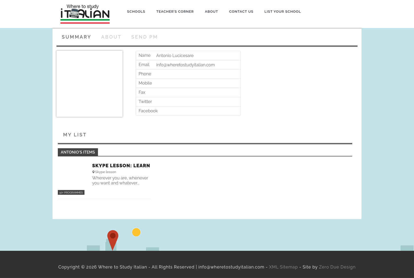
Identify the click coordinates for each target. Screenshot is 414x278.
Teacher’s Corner (175, 11)
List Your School (283, 11)
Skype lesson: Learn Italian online (121, 166)
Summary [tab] (76, 37)
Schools (136, 11)
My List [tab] (75, 134)
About (211, 11)
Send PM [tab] (144, 37)
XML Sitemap (283, 267)
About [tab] (111, 37)
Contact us (241, 11)
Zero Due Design (337, 267)
